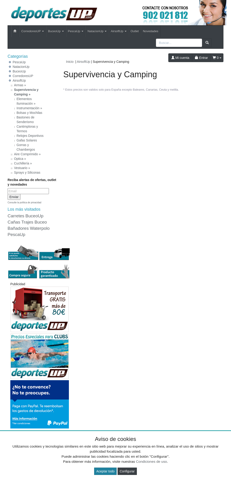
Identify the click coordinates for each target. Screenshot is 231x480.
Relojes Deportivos (30, 136)
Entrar (201, 58)
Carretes (16, 215)
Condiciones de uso (151, 461)
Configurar (127, 471)
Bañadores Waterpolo (29, 228)
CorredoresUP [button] (32, 31)
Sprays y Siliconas (27, 172)
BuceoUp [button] (56, 31)
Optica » (20, 159)
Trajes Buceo (34, 222)
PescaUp (19, 62)
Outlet (135, 31)
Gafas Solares (27, 140)
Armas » (20, 85)
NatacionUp (21, 67)
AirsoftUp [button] (118, 31)
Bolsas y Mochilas (29, 113)
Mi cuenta (180, 58)
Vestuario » (22, 168)
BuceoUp (19, 71)
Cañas (14, 222)
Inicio (70, 61)
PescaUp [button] (76, 31)
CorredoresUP (23, 76)
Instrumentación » (29, 108)
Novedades (150, 31)
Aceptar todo (105, 471)
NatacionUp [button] (97, 31)
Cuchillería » (23, 163)
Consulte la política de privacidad (24, 202)
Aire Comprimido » (27, 154)
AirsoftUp (19, 80)
